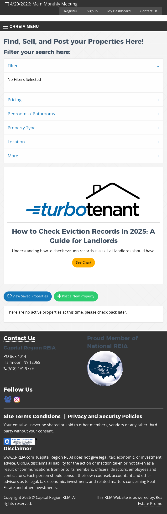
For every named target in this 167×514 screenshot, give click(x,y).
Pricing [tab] (14, 99)
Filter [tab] (13, 65)
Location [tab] (16, 142)
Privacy (77, 416)
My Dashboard (119, 11)
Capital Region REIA (53, 497)
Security (110, 416)
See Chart (83, 262)
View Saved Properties (27, 296)
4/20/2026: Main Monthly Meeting (41, 4)
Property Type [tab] (22, 128)
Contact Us (148, 11)
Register (70, 11)
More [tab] (13, 156)
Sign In (92, 11)
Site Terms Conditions (32, 416)
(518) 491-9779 (19, 368)
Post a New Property (75, 296)
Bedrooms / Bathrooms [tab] (31, 113)
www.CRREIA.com (19, 457)
